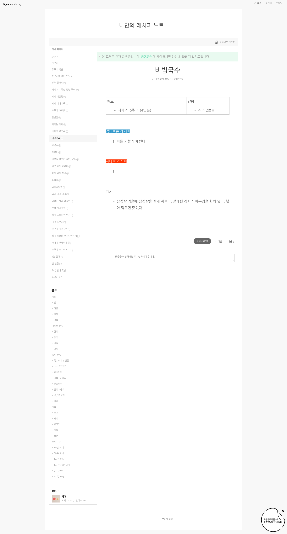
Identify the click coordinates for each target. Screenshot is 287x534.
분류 (54, 290)
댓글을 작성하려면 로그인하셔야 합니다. (174, 257)
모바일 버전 (168, 519)
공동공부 (147, 56)
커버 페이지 (57, 49)
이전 (220, 241)
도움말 (279, 3)
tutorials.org (12, 4)
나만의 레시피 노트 (143, 25)
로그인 (268, 3)
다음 (230, 241)
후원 (259, 3)
